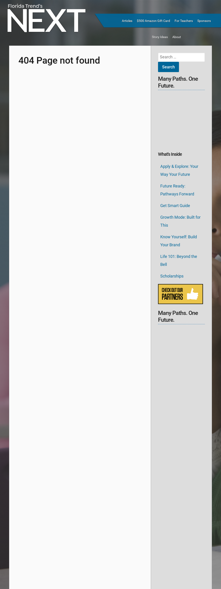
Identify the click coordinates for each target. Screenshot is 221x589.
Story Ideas (160, 37)
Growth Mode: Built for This (180, 221)
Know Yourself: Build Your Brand (178, 240)
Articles (127, 21)
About (176, 37)
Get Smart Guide (175, 205)
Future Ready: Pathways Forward (177, 190)
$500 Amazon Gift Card (153, 21)
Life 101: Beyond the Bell (178, 260)
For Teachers (184, 21)
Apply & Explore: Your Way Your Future (179, 170)
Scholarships (171, 276)
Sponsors (204, 21)
